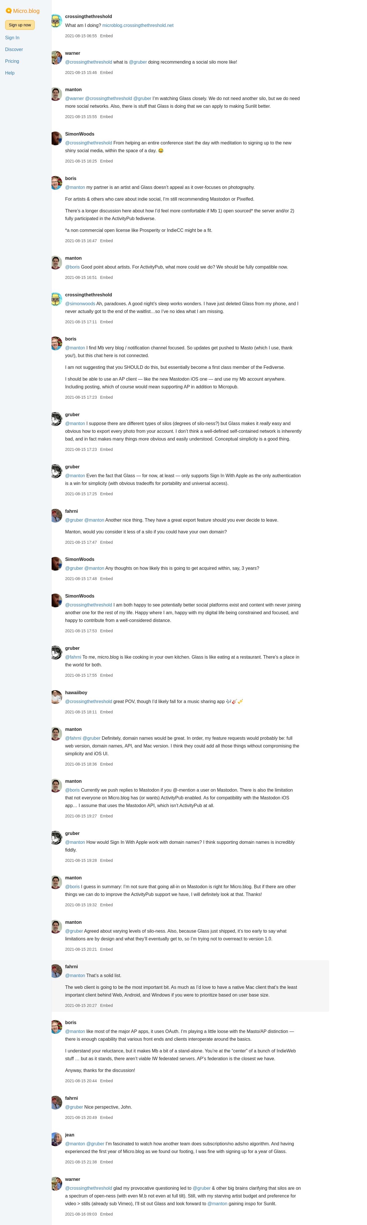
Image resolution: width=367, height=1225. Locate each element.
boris (92, 178)
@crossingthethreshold (110, 62)
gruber (94, 414)
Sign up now (20, 25)
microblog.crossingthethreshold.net (159, 25)
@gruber (160, 62)
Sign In (12, 37)
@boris (94, 267)
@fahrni (95, 657)
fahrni (93, 511)
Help (10, 73)
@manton (97, 187)
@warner (96, 98)
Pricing (12, 61)
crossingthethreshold (110, 16)
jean (91, 1134)
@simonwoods (102, 303)
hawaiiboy (98, 692)
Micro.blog (26, 11)
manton (95, 89)
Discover (14, 49)
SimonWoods (101, 134)
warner (94, 53)
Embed (128, 36)
